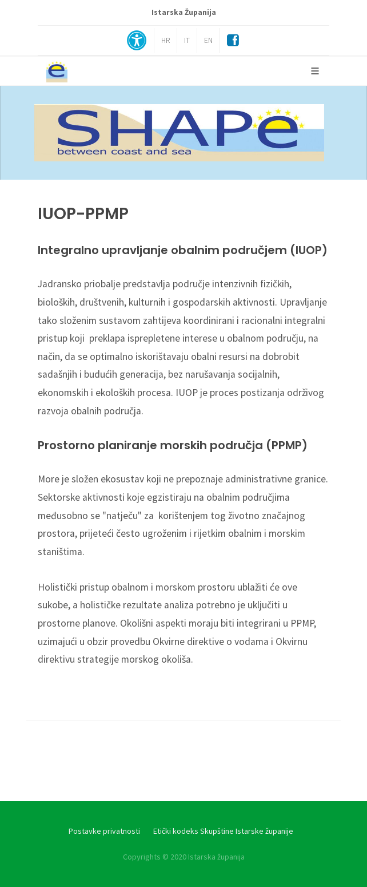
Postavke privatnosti (104, 831)
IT (187, 40)
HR (165, 40)
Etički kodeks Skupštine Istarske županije (223, 831)
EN (208, 40)
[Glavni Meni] (315, 71)
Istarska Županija (183, 12)
